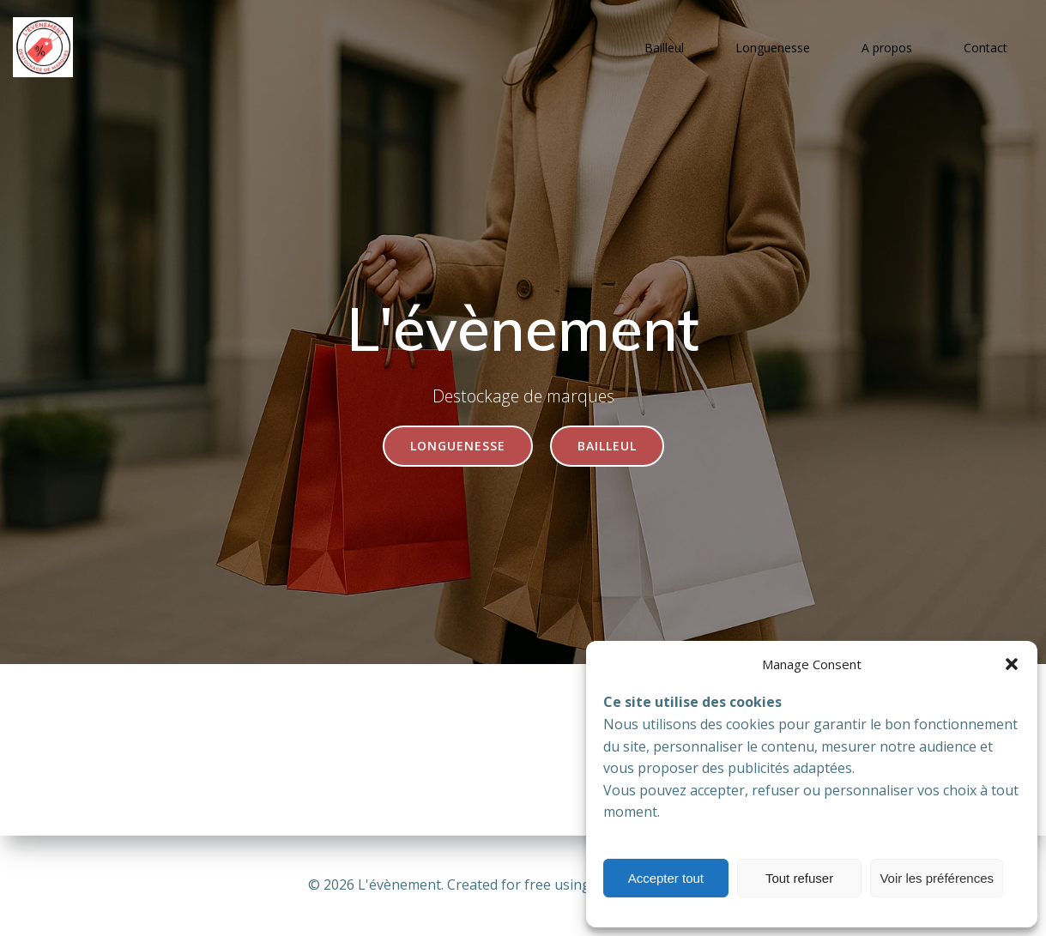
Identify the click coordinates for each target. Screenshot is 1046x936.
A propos (887, 47)
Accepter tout (666, 878)
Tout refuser (799, 878)
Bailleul (664, 47)
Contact (985, 47)
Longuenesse (772, 47)
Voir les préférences (937, 878)
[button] (1011, 664)
